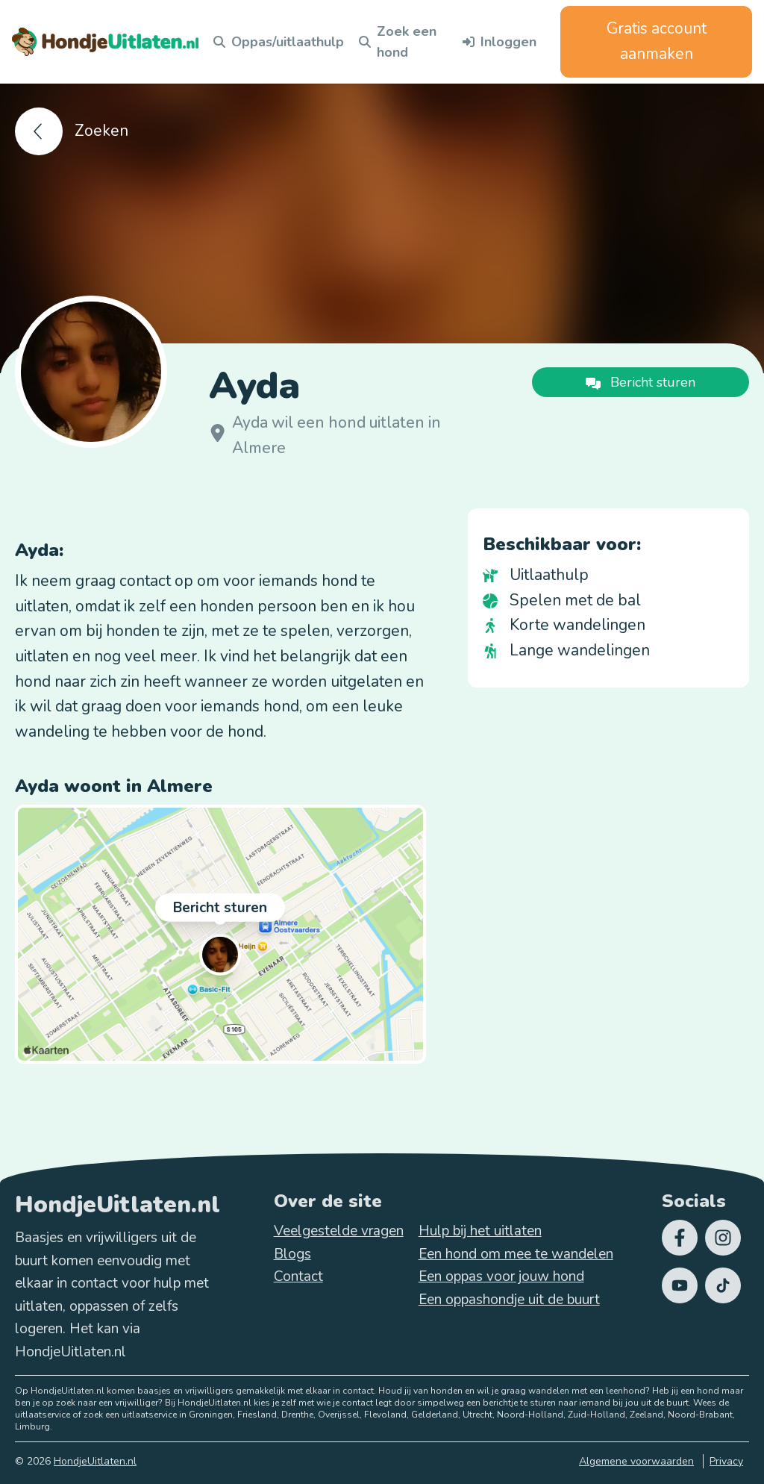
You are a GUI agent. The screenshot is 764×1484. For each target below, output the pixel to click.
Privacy (726, 1461)
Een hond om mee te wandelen (516, 1254)
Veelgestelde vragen (339, 1231)
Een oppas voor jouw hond (501, 1276)
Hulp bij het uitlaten (480, 1231)
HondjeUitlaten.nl (95, 1461)
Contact (298, 1276)
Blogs (292, 1254)
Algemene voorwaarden (636, 1461)
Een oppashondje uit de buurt (509, 1299)
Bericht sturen (220, 910)
